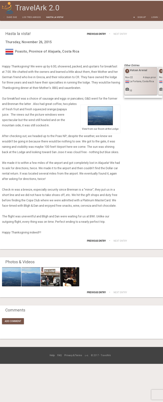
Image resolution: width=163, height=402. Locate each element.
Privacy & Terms (73, 355)
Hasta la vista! (55, 17)
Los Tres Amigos (31, 17)
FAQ (59, 355)
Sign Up (141, 17)
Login (154, 17)
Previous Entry (96, 34)
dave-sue (12, 17)
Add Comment (13, 321)
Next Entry (120, 34)
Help (52, 355)
